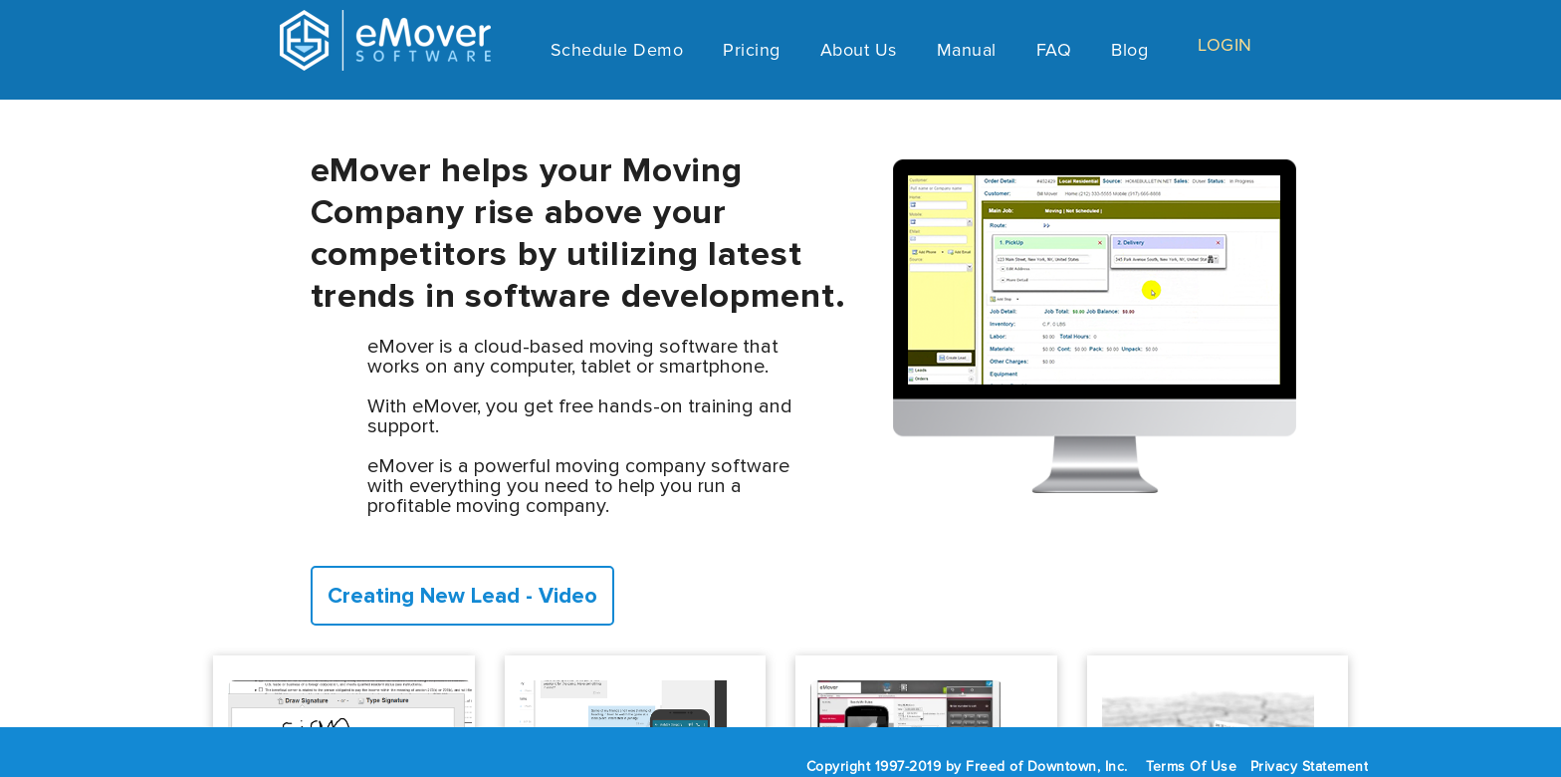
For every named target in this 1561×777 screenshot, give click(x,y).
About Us (858, 53)
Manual (967, 53)
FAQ (1054, 53)
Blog (1129, 53)
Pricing (751, 53)
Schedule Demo (617, 53)
